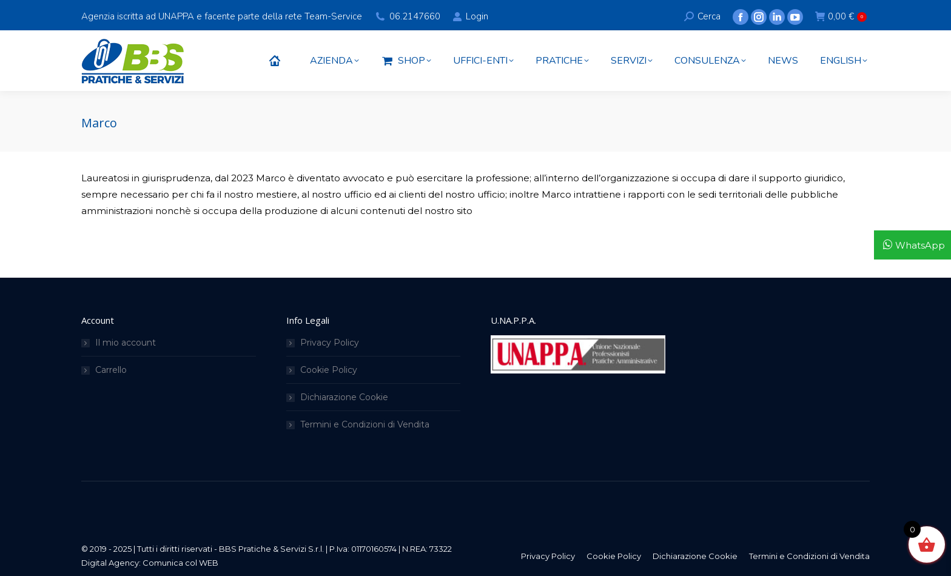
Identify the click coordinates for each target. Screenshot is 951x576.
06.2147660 (414, 16)
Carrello (111, 369)
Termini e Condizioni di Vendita (364, 424)
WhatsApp (920, 245)
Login (470, 16)
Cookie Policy (328, 369)
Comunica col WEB (180, 563)
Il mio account (125, 342)
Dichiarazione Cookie (344, 397)
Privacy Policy (329, 342)
